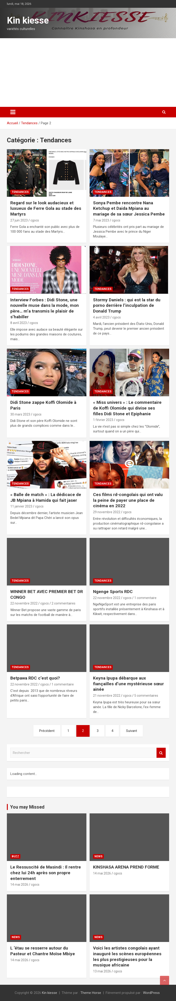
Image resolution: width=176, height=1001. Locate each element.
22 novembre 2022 (24, 603)
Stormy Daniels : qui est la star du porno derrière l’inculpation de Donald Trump (126, 305)
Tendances (20, 192)
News (98, 856)
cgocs (34, 220)
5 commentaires (146, 695)
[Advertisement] (88, 72)
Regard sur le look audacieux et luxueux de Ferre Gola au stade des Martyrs (45, 208)
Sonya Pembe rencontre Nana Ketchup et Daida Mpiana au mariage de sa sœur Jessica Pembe (129, 208)
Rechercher (161, 753)
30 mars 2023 (20, 414)
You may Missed (27, 807)
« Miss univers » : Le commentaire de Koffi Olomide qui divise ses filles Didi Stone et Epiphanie (127, 408)
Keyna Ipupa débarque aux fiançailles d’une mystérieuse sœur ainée (128, 683)
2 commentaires (63, 603)
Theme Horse (90, 993)
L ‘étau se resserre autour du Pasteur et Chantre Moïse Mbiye (42, 950)
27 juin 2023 (19, 220)
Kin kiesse (28, 20)
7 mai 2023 (101, 220)
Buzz (15, 856)
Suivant (131, 731)
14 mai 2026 (19, 884)
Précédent (47, 731)
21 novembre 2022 (106, 695)
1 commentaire (145, 598)
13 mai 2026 (102, 971)
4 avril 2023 (101, 317)
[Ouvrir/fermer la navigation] (13, 112)
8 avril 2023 (18, 323)
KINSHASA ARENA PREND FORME (126, 867)
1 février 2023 (103, 420)
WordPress (151, 993)
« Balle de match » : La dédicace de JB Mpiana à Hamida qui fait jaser (45, 497)
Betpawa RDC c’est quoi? (35, 678)
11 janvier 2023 (21, 506)
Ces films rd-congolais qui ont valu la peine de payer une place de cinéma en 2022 (128, 500)
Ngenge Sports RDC (113, 591)
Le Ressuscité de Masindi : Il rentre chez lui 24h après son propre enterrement (45, 872)
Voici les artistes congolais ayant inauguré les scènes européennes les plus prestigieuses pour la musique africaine (127, 956)
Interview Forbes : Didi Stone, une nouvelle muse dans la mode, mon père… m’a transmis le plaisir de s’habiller (44, 308)
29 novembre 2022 (106, 512)
